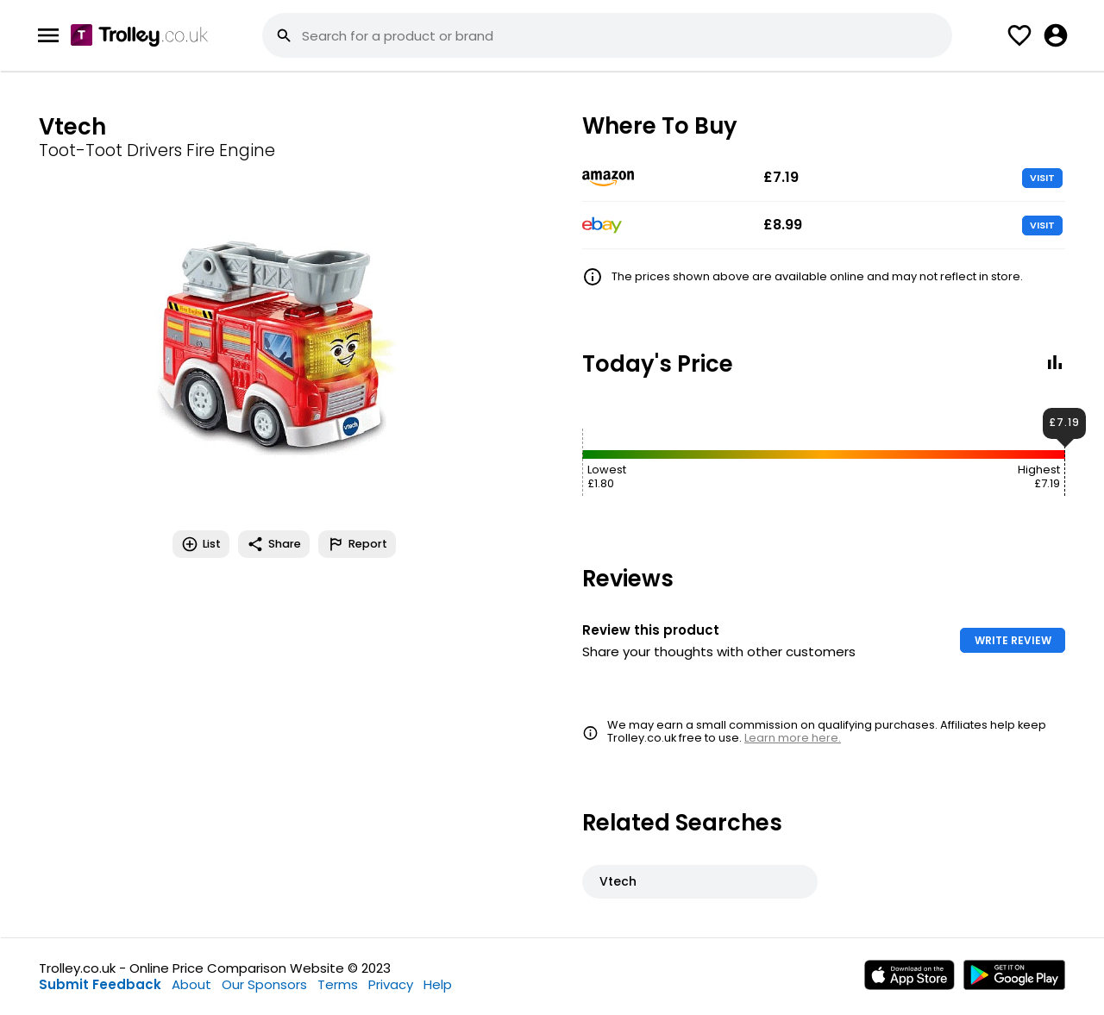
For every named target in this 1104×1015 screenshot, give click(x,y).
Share (274, 544)
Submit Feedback (100, 984)
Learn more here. (792, 738)
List (201, 544)
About (191, 984)
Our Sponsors (264, 984)
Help (437, 984)
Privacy (390, 984)
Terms (337, 984)
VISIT (1042, 178)
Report (357, 544)
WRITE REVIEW (1013, 640)
